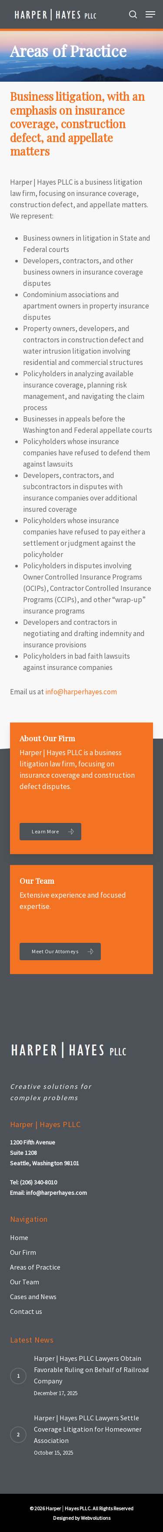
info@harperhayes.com (81, 691)
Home (19, 1237)
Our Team (24, 1281)
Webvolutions (95, 1518)
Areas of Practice (35, 1267)
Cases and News (33, 1296)
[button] (150, 14)
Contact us (26, 1311)
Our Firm (23, 1252)
